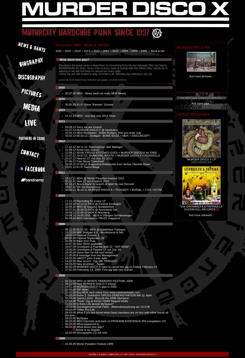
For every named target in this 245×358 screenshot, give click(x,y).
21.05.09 (71, 255)
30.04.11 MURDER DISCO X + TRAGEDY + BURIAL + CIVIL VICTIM (119, 189)
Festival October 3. (88, 235)
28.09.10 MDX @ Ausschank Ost (97, 209)
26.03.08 (71, 295)
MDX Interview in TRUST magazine (98, 218)
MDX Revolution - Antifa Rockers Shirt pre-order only (109, 132)
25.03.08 (71, 298)
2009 (125, 51)
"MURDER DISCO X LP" (201, 159)
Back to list (157, 51)
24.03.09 (71, 258)
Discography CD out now (92, 332)
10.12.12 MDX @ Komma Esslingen (99, 203)
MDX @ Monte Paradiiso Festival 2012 (100, 178)
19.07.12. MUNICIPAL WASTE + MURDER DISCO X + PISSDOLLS (118, 155)
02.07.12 (71, 158)
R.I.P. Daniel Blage (88, 167)
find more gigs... (201, 103)
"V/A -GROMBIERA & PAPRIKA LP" (201, 206)
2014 (77, 51)
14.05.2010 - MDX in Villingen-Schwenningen (104, 215)
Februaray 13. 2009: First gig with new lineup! (105, 269)
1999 (144, 51)
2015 (68, 51)
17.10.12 (71, 146)
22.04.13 (71, 132)
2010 (115, 51)
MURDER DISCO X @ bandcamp (97, 130)
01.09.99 (71, 343)
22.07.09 (71, 243)
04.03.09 (71, 264)
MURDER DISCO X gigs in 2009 (97, 286)
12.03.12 (71, 164)
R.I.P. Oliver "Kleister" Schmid (95, 104)
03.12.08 (71, 281)
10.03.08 (71, 306)
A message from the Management (97, 255)
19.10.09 (71, 232)
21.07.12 (71, 155)
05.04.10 (71, 218)
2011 (106, 51)
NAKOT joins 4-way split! (92, 258)
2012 (96, 51)
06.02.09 (71, 266)
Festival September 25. (91, 238)
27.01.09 (71, 269)
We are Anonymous (89, 186)
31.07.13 (71, 130)
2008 (134, 51)
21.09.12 (71, 149)
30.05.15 (71, 104)
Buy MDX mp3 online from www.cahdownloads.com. (109, 292)
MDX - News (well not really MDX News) (101, 93)
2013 (87, 51)
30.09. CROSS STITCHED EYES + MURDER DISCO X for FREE (117, 152)
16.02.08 (71, 332)
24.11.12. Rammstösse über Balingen (100, 146)
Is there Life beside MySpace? (95, 303)
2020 (59, 51)
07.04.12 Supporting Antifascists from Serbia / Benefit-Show (113, 164)
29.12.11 (71, 178)
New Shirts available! (89, 243)
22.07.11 (71, 186)
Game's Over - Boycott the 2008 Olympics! (103, 298)
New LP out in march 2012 (93, 181)
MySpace (82, 318)
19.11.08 (71, 286)
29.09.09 (71, 235)
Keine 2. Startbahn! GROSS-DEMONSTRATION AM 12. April (114, 295)
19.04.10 (71, 215)
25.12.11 (71, 181)
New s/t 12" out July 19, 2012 (94, 158)
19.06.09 (71, 249)
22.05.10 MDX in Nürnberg (93, 212)
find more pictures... (201, 76)
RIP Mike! (83, 289)
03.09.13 (71, 127)
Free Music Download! (90, 161)
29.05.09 (71, 252)
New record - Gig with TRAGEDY (97, 261)
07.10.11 (71, 184)
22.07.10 (71, 209)
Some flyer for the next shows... (96, 252)
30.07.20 (71, 93)
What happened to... (89, 324)
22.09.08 (71, 289)
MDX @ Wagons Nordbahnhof (95, 206)
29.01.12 (71, 167)
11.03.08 (71, 303)
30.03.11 (71, 189)
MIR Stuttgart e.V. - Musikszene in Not (100, 232)
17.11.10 (71, 201)
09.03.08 (71, 309)
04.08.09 (71, 241)
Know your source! (88, 149)
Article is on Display (88, 329)
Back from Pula (86, 241)
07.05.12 (71, 161)
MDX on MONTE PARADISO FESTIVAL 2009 (105, 281)
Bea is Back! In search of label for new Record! (105, 184)
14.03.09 (71, 261)
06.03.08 (71, 321)
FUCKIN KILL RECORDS (199, 209)
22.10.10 (71, 203)
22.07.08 (71, 292)
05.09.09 (71, 238)
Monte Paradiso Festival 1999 (95, 343)
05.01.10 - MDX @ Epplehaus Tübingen (101, 229)
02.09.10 (71, 206)
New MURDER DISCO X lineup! (96, 283)
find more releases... (201, 215)
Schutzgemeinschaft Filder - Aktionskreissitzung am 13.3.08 (113, 306)
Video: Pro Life (86, 309)
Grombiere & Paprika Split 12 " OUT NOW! (103, 246)
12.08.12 (71, 152)
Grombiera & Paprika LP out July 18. (99, 249)
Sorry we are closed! (89, 127)
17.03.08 (71, 301)
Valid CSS (113, 354)
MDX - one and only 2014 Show (96, 115)
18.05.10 (71, 212)
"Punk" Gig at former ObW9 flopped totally (102, 301)
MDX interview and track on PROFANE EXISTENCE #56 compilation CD (121, 321)
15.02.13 (71, 135)
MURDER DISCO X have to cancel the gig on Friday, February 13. (117, 266)
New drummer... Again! (91, 264)
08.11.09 (71, 229)
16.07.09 (71, 246)
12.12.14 (71, 115)
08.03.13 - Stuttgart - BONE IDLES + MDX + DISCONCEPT (113, 135)
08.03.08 (71, 312)
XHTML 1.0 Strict (97, 354)
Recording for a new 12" (91, 201)
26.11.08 (71, 283)
